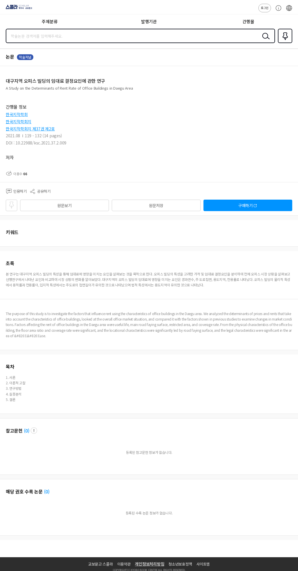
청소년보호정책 (180, 564)
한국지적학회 (17, 114)
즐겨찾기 (283, 42)
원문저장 (156, 205)
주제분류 (49, 21)
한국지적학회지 (18, 121)
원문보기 (64, 205)
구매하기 (245, 205)
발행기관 (149, 21)
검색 (264, 40)
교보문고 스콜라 (100, 564)
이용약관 (124, 564)
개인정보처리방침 (149, 564)
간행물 (248, 21)
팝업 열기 (34, 430)
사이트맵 (203, 564)
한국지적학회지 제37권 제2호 (30, 129)
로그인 (264, 7)
